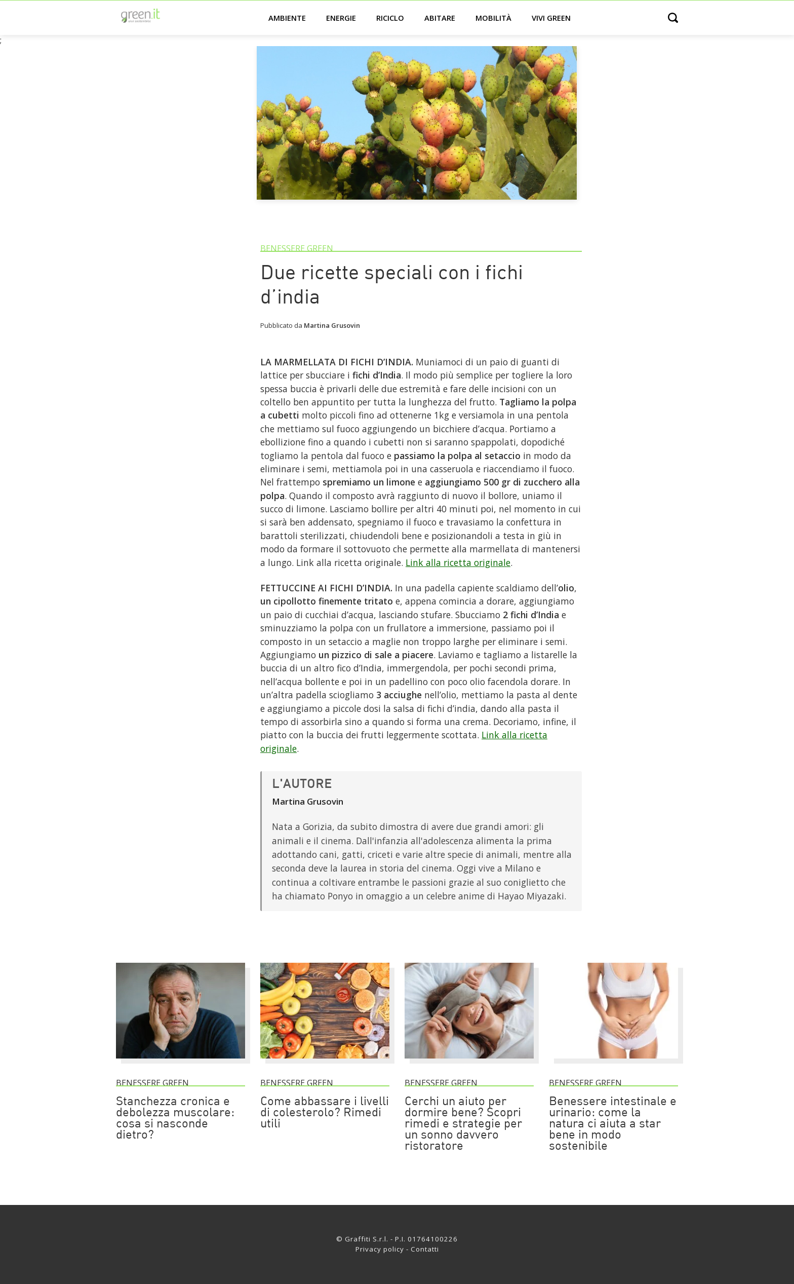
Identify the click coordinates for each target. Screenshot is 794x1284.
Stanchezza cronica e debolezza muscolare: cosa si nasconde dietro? (175, 1119)
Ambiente (287, 18)
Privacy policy (379, 1249)
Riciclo (390, 18)
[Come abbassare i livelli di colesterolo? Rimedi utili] (324, 1063)
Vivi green (551, 18)
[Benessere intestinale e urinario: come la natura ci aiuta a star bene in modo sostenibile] (613, 1063)
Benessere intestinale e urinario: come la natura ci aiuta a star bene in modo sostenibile (613, 1124)
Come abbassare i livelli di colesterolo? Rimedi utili (324, 1113)
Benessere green (296, 248)
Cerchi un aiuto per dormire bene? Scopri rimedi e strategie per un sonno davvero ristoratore (463, 1124)
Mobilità (493, 18)
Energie (341, 18)
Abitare (439, 18)
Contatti (425, 1249)
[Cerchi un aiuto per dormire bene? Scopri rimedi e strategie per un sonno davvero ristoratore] (469, 1063)
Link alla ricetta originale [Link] (458, 562)
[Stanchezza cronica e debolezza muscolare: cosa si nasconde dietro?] (180, 1063)
